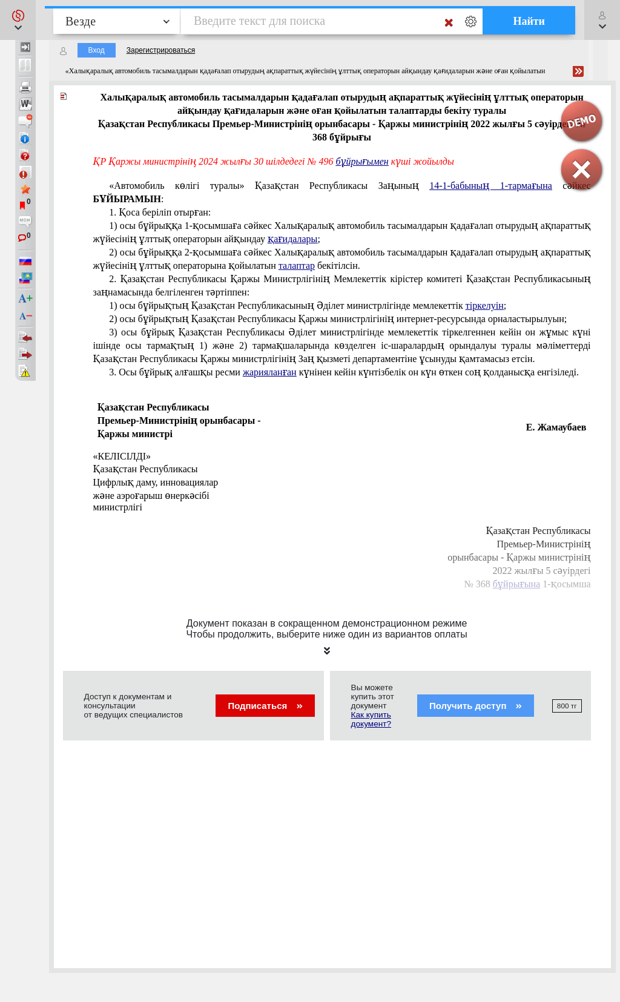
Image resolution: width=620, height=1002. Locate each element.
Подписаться (265, 705)
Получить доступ (475, 705)
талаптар (297, 265)
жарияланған (270, 372)
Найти (529, 21)
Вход (96, 50)
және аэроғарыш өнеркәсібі (151, 495)
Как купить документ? (371, 719)
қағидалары (292, 239)
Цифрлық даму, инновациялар (156, 482)
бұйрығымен (362, 161)
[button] (18, 20)
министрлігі (117, 507)
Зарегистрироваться (161, 50)
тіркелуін (485, 305)
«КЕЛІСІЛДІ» (122, 456)
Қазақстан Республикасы (145, 469)
